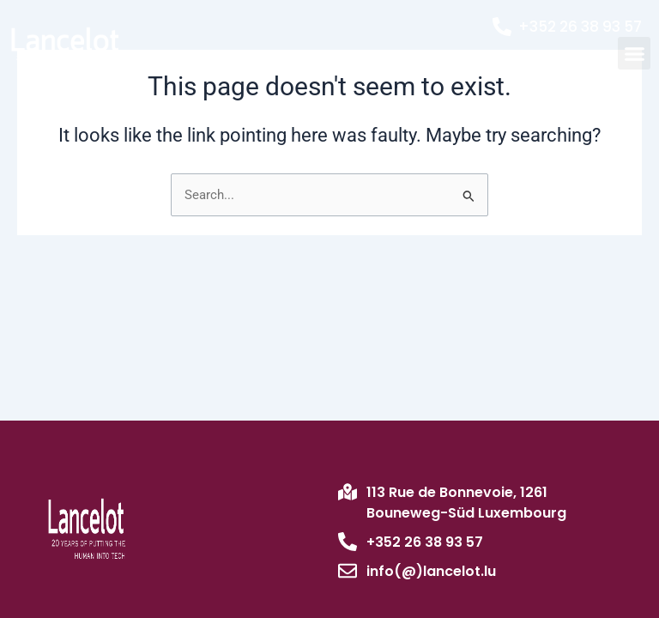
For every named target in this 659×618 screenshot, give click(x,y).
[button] (634, 53)
